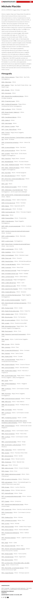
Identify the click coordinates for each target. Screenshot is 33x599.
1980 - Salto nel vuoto (7, 468)
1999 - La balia (5, 323)
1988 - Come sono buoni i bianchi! (11, 398)
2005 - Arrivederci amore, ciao (10, 273)
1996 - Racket (5, 339)
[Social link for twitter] (2, 597)
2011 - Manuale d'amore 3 (8, 175)
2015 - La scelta (6, 153)
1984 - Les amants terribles (9, 441)
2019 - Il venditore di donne (9, 117)
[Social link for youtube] (8, 597)
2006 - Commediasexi (8, 255)
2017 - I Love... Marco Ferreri (9, 129)
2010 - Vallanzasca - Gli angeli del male (12, 190)
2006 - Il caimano (6, 267)
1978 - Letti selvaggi (7, 482)
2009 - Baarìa (5, 206)
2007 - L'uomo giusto (7, 241)
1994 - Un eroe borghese (8, 359)
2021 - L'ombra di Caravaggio (9, 104)
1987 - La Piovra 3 (6, 412)
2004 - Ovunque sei (7, 279)
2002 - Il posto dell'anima (8, 292)
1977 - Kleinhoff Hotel (7, 493)
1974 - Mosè (5, 542)
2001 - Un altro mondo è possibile (11, 300)
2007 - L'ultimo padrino (8, 236)
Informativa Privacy (7, 591)
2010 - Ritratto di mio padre (9, 187)
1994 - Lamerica (6, 347)
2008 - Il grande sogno (8, 221)
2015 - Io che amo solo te (8, 150)
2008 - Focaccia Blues (8, 218)
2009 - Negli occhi (6, 209)
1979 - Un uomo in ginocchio (9, 479)
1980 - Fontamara (6, 462)
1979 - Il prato (5, 471)
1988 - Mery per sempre (8, 404)
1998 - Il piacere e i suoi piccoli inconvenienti (14, 334)
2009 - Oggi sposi (6, 200)
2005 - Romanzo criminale (9, 270)
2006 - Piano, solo (6, 258)
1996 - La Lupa (5, 344)
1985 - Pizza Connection (8, 433)
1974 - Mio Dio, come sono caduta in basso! (13, 548)
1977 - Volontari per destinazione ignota (12, 504)
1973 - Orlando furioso (8, 556)
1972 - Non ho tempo (7, 560)
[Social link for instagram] (5, 597)
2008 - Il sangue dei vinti (8, 212)
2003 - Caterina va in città (9, 286)
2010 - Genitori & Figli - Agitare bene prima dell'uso (16, 195)
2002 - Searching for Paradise (10, 289)
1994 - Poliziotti (6, 353)
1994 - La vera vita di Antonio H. (10, 350)
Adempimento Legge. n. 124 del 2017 (11, 594)
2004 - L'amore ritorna (8, 276)
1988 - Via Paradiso (7, 409)
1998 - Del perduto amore (9, 326)
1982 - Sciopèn (5, 453)
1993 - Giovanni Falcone (8, 364)
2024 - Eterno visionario (8, 77)
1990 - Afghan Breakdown (9, 383)
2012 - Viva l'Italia (6, 172)
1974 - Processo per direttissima (10, 532)
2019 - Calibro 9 (6, 120)
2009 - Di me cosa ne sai (8, 203)
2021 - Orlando (5, 90)
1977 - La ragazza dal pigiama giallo (11, 496)
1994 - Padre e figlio (7, 356)
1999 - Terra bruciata (7, 317)
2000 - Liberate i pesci (8, 314)
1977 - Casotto (5, 501)
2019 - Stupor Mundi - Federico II (10, 112)
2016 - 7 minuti (6, 132)
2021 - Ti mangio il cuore (8, 101)
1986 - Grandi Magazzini (8, 425)
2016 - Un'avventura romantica (10, 142)
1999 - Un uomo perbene (8, 320)
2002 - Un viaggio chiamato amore (11, 295)
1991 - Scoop (5, 380)
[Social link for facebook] (3, 597)
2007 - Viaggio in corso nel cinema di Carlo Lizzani (15, 231)
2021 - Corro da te (6, 93)
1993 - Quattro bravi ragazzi (9, 370)
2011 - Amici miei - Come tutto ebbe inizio (13, 178)
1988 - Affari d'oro (6, 401)
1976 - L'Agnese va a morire (9, 520)
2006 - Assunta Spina (7, 261)
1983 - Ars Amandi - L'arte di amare (11, 445)
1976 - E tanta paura (7, 512)
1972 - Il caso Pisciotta (7, 573)
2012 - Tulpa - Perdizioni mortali (10, 164)
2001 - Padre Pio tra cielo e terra (10, 311)
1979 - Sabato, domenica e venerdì (11, 474)
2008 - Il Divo (5, 215)
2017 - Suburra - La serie (8, 126)
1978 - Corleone (6, 490)
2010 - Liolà (5, 183)
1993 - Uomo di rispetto (8, 367)
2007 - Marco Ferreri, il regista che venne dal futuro (16, 244)
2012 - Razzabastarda (7, 161)
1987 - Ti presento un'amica (9, 417)
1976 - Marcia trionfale (8, 526)
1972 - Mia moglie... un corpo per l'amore (13, 568)
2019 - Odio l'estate (7, 123)
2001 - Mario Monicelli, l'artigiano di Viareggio (14, 303)
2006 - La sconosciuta (8, 249)
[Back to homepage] (5, 585)
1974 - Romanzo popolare (9, 537)
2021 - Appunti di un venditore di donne (12, 96)
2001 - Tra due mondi (7, 308)
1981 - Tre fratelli (6, 459)
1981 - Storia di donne (7, 456)
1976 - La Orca (5, 523)
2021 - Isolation (6, 85)
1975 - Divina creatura (7, 529)
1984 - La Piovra (6, 436)
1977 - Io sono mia (6, 509)
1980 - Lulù (4, 465)
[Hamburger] (30, 2)
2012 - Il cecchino (6, 158)
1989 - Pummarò (6, 393)
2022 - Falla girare (6, 82)
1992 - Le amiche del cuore (9, 375)
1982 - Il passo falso (7, 449)
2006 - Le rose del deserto (9, 264)
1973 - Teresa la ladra (7, 553)
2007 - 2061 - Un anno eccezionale (11, 226)
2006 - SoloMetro (6, 252)
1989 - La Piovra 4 (6, 388)
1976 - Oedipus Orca (7, 517)
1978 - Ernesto (5, 487)
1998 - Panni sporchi (7, 331)
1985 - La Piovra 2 (6, 430)
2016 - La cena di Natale (8, 147)
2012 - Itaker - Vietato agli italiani (10, 167)
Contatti (4, 592)
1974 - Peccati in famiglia (8, 545)
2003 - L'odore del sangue (9, 282)
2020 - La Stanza (6, 109)
